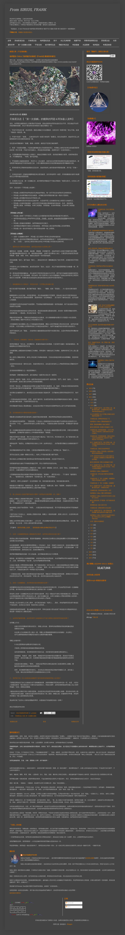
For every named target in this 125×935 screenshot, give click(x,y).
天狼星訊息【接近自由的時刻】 (100, 449)
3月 (92, 543)
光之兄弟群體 (65, 41)
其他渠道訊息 (20, 41)
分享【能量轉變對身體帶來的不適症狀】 (101, 231)
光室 (114, 41)
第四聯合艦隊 (90, 858)
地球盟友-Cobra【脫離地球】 (99, 471)
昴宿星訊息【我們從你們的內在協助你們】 (100, 267)
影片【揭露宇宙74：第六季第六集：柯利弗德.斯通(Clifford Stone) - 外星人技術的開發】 (102, 467)
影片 (55, 41)
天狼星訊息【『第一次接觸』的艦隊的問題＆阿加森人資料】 (102, 479)
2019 (90, 388)
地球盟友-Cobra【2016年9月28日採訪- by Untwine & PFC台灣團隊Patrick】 (102, 517)
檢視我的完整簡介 (15, 893)
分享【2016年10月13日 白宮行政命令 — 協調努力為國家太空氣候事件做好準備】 (102, 458)
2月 (92, 545)
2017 (91, 394)
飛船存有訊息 (64, 45)
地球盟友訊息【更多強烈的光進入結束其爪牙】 (101, 287)
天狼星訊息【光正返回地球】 (106, 210)
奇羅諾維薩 (107, 45)
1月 (92, 548)
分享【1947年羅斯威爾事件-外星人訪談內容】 (106, 306)
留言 (68, 907)
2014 (91, 555)
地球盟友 (96, 45)
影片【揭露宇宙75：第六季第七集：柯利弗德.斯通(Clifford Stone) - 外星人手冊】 (102, 444)
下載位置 (95, 617)
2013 (90, 558)
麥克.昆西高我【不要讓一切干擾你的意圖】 (102, 501)
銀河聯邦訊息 (50, 45)
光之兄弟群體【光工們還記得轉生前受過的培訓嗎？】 (102, 415)
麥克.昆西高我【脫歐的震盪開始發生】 (100, 248)
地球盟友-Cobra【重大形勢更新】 (101, 493)
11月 (92, 403)
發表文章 (69, 903)
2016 (90, 397)
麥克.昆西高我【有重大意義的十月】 (102, 427)
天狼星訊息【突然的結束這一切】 (101, 490)
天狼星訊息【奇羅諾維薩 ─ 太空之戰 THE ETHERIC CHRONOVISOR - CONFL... (102, 432)
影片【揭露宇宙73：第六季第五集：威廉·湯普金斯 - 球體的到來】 (102, 487)
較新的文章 (13, 722)
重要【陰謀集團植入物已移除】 (100, 424)
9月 (92, 525)
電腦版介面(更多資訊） (25, 32)
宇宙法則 (38, 45)
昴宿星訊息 (105, 41)
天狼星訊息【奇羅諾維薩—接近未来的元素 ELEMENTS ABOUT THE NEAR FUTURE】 (102, 438)
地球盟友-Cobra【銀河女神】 (106, 361)
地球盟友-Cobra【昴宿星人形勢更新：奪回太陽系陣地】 (102, 452)
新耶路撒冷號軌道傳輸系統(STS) (44, 528)
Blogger (69, 924)
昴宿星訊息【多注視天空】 (98, 505)
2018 (90, 391)
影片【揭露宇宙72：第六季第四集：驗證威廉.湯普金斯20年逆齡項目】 (102, 511)
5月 (92, 537)
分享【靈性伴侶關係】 (97, 521)
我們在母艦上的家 (23, 528)
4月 (92, 540)
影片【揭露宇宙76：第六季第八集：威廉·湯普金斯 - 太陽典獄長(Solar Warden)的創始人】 (102, 410)
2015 (90, 552)
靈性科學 (11, 45)
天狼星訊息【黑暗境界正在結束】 (101, 508)
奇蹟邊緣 (75, 45)
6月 (92, 534)
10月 (92, 406)
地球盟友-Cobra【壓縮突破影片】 (101, 422)
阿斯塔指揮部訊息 (91, 41)
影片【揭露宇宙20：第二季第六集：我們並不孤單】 (101, 343)
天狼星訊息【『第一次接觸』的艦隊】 (102, 483)
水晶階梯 (86, 45)
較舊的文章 (75, 722)
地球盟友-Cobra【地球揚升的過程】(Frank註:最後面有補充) (32, 56)
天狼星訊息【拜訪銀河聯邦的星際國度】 (101, 475)
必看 (9, 41)
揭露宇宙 (77, 41)
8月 (92, 528)
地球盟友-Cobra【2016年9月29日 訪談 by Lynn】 (102, 497)
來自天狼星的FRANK (30, 855)
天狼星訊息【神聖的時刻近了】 (100, 419)
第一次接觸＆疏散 (24, 45)
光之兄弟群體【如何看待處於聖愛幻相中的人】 (101, 326)
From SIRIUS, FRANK (28, 10)
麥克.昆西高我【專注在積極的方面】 (102, 462)
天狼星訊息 (32, 41)
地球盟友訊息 (45, 41)
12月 (92, 400)
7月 (92, 531)
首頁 (44, 722)
